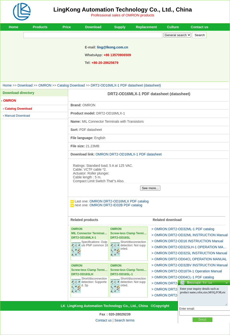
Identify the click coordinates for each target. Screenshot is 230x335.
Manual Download (17, 115)
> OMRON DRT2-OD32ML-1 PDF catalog (182, 229)
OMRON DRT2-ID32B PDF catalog (115, 205)
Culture (173, 27)
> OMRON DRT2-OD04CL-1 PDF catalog (182, 277)
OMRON (44, 85)
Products (40, 27)
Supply (120, 27)
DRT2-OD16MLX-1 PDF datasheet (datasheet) (126, 85)
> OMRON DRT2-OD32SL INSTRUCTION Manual (189, 253)
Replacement (146, 27)
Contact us (199, 27)
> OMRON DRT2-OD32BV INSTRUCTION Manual (189, 265)
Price (67, 27)
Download (93, 27)
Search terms (125, 320)
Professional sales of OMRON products (122, 15)
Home (13, 27)
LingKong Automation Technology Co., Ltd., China (122, 9)
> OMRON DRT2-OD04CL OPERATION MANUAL (189, 259)
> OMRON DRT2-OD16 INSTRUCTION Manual (187, 241)
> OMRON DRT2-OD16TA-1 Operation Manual (186, 271)
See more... (150, 188)
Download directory (18, 93)
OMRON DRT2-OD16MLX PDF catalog (119, 201)
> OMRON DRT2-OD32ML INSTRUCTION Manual (189, 235)
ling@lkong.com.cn (112, 47)
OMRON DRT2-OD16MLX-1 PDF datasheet (128, 154)
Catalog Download (71, 85)
